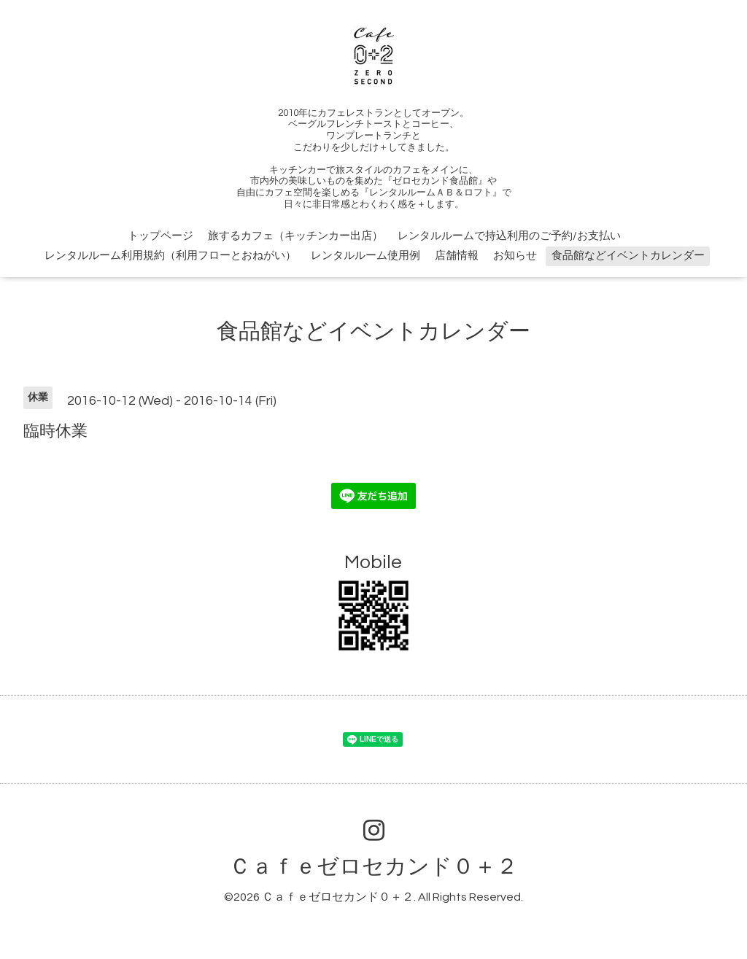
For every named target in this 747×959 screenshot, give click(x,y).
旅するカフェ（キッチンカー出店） (295, 235)
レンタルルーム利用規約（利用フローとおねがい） (170, 255)
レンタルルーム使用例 (365, 255)
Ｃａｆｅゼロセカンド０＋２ (373, 866)
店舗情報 (457, 255)
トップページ (160, 235)
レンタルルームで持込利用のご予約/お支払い (509, 235)
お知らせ (515, 255)
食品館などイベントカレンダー (628, 255)
